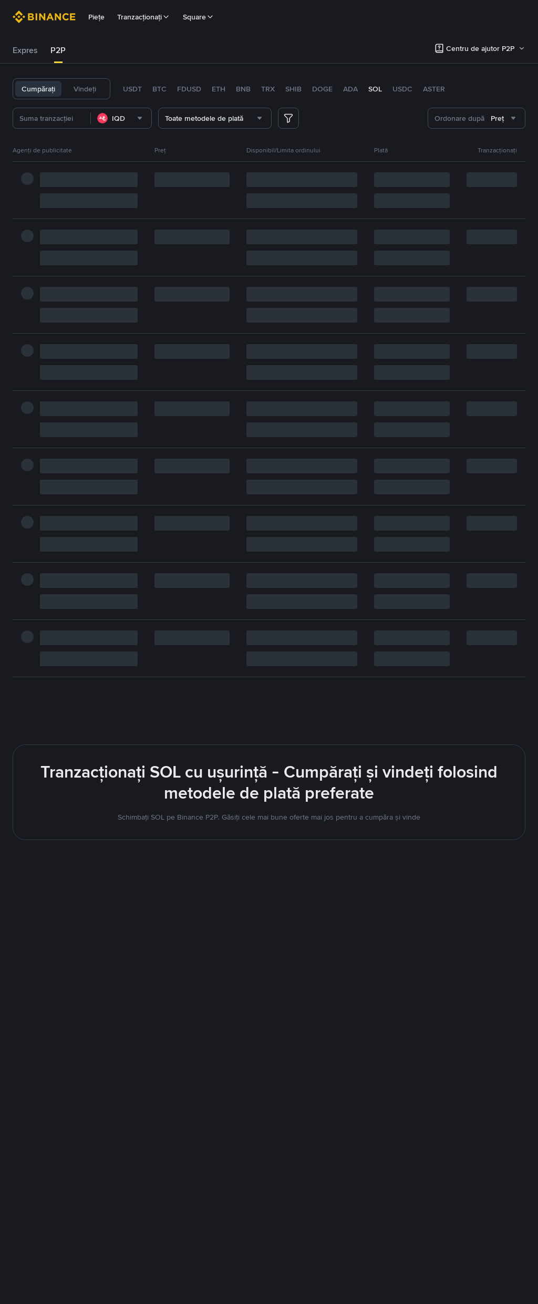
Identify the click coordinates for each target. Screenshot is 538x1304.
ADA (350, 89)
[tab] (25, 50)
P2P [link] (58, 50)
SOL (375, 89)
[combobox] (137, 118)
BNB (243, 89)
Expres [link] (25, 50)
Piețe (96, 17)
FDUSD (189, 89)
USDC (402, 89)
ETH (218, 89)
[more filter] (288, 118)
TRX (268, 89)
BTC (159, 89)
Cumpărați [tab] (38, 89)
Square (198, 17)
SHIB (293, 89)
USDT (132, 89)
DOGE (322, 89)
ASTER (434, 89)
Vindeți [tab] (85, 89)
